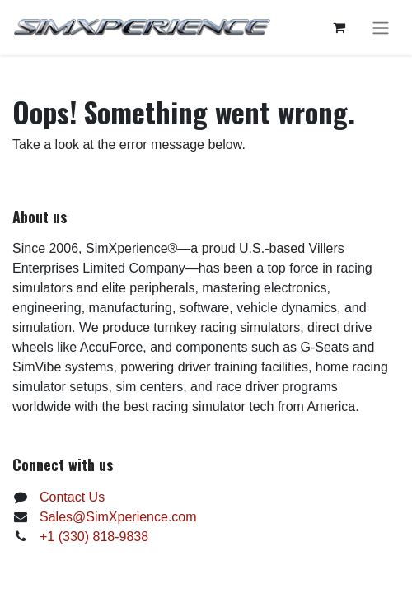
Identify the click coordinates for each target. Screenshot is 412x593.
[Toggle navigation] (381, 27)
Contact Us (72, 497)
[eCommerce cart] (338, 27)
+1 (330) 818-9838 (94, 537)
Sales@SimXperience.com (118, 517)
